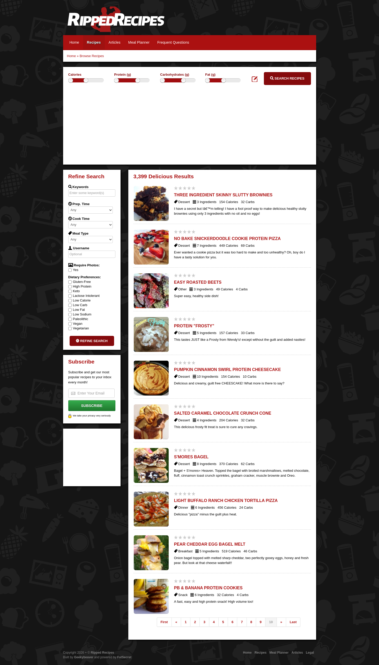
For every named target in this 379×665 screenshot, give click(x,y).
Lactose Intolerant (84, 296)
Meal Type (78, 233)
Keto (74, 291)
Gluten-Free (79, 282)
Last (293, 622)
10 (271, 622)
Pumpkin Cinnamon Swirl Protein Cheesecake (227, 369)
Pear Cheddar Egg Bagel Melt (210, 544)
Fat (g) (210, 74)
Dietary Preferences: (84, 277)
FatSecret (124, 657)
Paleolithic (78, 319)
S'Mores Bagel (191, 457)
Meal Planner (139, 42)
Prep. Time (79, 204)
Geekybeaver (83, 657)
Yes (73, 270)
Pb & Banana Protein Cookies (208, 588)
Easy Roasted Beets (198, 282)
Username (78, 248)
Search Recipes (287, 78)
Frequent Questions (173, 42)
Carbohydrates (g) (174, 74)
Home (74, 42)
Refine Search (92, 341)
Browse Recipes (92, 56)
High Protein (80, 286)
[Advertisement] (189, 128)
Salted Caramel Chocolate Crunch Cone (222, 413)
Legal (310, 652)
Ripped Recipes (116, 21)
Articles (115, 42)
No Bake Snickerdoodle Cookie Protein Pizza (227, 238)
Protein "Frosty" (194, 326)
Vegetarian (78, 328)
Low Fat (76, 310)
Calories (74, 74)
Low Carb (77, 305)
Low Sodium (80, 314)
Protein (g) (122, 74)
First (164, 622)
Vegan (75, 324)
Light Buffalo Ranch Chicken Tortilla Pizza (226, 500)
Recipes (94, 42)
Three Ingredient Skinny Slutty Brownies (223, 195)
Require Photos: (84, 265)
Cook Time (79, 218)
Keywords (78, 187)
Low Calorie (79, 300)
